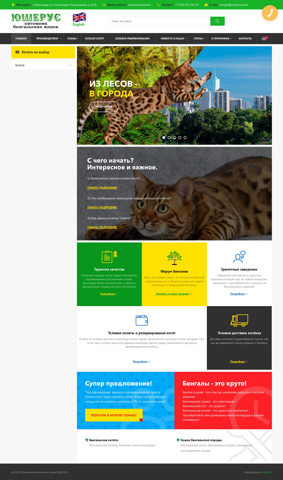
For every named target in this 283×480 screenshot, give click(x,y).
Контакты (245, 38)
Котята (19, 65)
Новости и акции (174, 38)
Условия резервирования (132, 38)
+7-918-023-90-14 (186, 5)
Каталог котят (94, 38)
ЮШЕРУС (266, 472)
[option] (174, 95)
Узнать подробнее (102, 188)
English (79, 24)
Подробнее (104, 106)
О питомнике (222, 38)
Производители (48, 38)
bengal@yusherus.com (234, 5)
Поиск (217, 21)
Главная (21, 38)
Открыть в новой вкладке (174, 294)
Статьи (199, 38)
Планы (73, 38)
